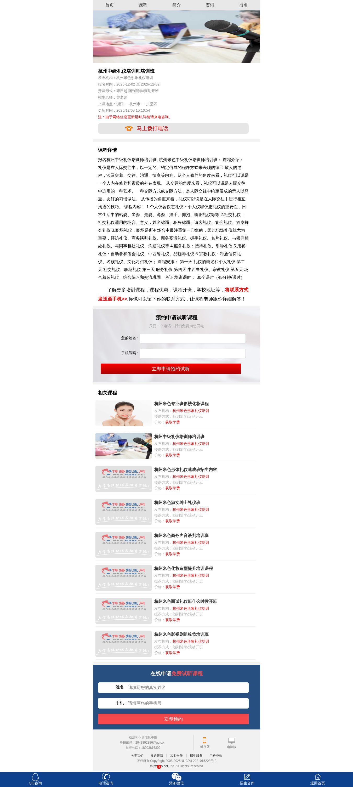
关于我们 (137, 755)
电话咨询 (106, 783)
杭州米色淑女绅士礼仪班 (177, 502)
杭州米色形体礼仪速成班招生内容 (185, 469)
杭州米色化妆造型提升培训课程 (183, 568)
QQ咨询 (35, 783)
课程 (143, 5)
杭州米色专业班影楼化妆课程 (181, 403)
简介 (176, 5)
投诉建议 (157, 755)
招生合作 (247, 783)
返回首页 (317, 783)
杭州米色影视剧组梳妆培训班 (181, 634)
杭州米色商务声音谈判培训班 (181, 535)
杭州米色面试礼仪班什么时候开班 (185, 601)
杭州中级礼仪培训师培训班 (179, 436)
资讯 (210, 5)
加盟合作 (176, 755)
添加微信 (176, 783)
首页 (109, 5)
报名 (243, 5)
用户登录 (215, 755)
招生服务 (196, 755)
